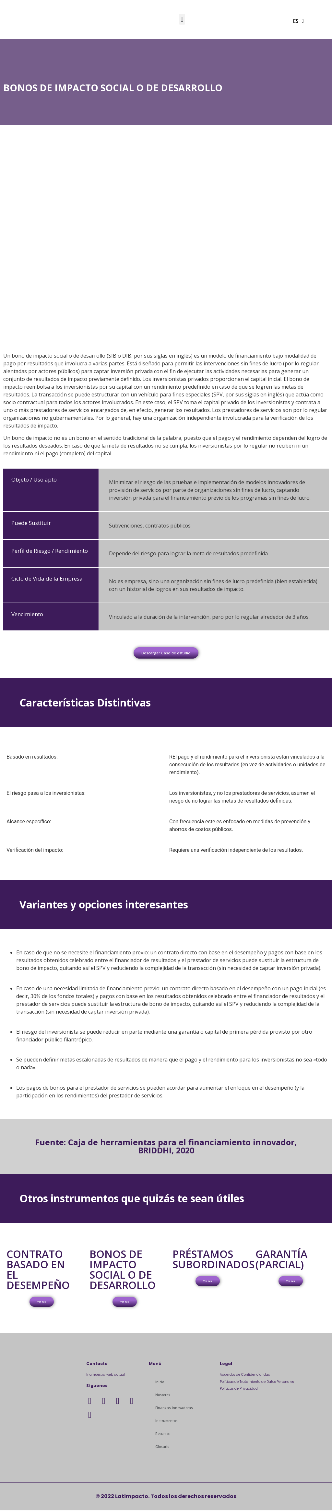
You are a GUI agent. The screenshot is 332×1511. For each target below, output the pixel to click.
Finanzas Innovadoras (174, 1408)
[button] (182, 19)
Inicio (159, 1382)
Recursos (163, 1434)
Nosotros (162, 1395)
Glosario (162, 1447)
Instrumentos (166, 1421)
